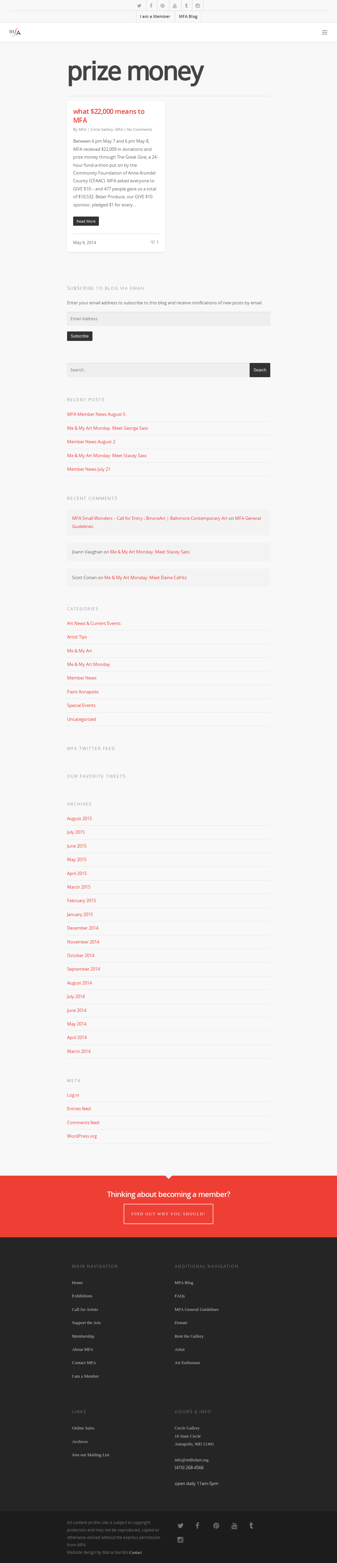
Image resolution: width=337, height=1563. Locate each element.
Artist (180, 1349)
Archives (80, 1441)
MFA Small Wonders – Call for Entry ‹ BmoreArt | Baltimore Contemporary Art (150, 518)
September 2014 (83, 969)
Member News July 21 (88, 469)
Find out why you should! (168, 1214)
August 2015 (79, 818)
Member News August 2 (91, 442)
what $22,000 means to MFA (109, 116)
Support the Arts (86, 1322)
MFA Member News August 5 (96, 414)
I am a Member (155, 16)
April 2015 (77, 873)
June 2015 (76, 846)
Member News (82, 678)
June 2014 (76, 1010)
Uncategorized (81, 719)
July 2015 (76, 832)
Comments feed (83, 1122)
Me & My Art (79, 651)
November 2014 (83, 942)
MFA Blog (188, 16)
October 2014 (80, 955)
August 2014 (79, 983)
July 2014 (76, 996)
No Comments (139, 129)
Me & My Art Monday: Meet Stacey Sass (107, 455)
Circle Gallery (101, 129)
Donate (181, 1322)
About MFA (82, 1349)
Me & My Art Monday (88, 664)
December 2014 (82, 928)
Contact (135, 1552)
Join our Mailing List (90, 1454)
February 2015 (81, 900)
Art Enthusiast (187, 1362)
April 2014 (77, 1037)
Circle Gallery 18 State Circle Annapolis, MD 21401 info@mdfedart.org (194, 1443)
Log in (73, 1095)
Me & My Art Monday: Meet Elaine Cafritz (145, 577)
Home (77, 1282)
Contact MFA (84, 1362)
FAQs (180, 1295)
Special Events (81, 705)
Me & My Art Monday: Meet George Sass (107, 428)
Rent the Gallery (189, 1336)
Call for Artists (85, 1309)
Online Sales (83, 1427)
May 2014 (76, 1024)
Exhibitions (82, 1295)
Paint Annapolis (83, 692)
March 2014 (78, 1051)
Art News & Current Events (94, 623)
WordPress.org (82, 1136)
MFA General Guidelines (197, 1309)
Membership (83, 1336)
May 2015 (76, 859)
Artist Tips (77, 637)
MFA (82, 129)
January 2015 (80, 914)
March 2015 (78, 887)
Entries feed (79, 1108)
